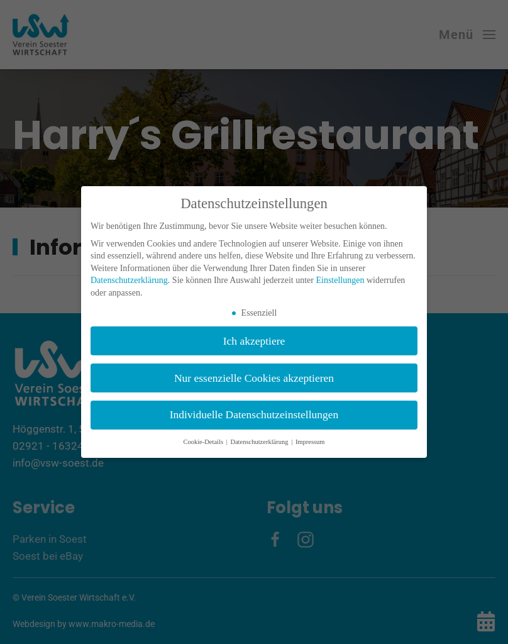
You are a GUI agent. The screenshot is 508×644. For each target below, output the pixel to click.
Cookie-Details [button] (203, 441)
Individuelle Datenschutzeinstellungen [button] (254, 414)
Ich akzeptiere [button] (254, 341)
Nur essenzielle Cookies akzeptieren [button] (254, 378)
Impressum (310, 441)
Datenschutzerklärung (129, 280)
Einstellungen (340, 280)
